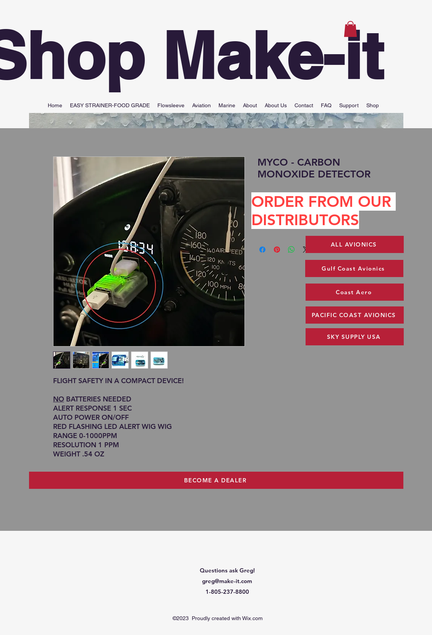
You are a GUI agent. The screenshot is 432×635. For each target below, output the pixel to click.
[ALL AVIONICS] (355, 244)
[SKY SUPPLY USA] (355, 336)
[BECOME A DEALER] (216, 480)
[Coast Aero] (355, 292)
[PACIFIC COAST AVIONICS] (355, 315)
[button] (350, 29)
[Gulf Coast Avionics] (354, 268)
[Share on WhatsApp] (291, 249)
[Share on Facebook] (262, 249)
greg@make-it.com (227, 581)
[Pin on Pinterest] (277, 249)
